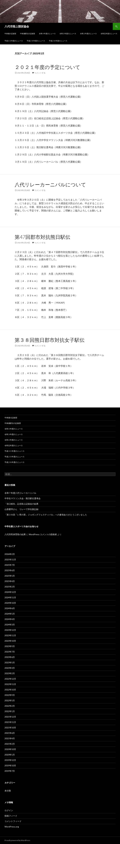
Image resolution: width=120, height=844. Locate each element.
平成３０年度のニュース (14, 41)
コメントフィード (13, 821)
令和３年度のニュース (68, 33)
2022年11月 (10, 684)
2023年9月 (10, 646)
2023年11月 (10, 635)
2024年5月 (10, 613)
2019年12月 (10, 760)
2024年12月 (10, 592)
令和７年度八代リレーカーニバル (20, 493)
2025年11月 (10, 559)
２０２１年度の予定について (47, 67)
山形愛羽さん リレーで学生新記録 (21, 509)
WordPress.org (12, 826)
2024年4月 (10, 619)
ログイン (9, 810)
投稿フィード (11, 815)
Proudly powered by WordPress (17, 840)
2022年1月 (10, 711)
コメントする (40, 73)
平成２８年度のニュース (58, 41)
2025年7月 (10, 565)
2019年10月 (10, 765)
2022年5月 (10, 700)
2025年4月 (10, 581)
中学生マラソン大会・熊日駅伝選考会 (23, 498)
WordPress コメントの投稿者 (43, 534)
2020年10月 (10, 749)
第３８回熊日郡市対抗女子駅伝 (49, 340)
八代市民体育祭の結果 (15, 534)
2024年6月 (10, 608)
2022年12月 (10, 678)
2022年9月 (10, 695)
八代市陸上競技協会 (17, 26)
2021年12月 (10, 716)
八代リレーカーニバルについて (50, 184)
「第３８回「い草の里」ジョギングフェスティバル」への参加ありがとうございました (46, 514)
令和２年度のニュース (88, 33)
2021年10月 (10, 727)
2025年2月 (10, 586)
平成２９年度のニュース (36, 41)
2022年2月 (10, 706)
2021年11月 (10, 722)
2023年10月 (10, 641)
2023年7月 (10, 651)
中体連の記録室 (10, 33)
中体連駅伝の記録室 (27, 33)
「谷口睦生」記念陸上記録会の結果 (21, 503)
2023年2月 (10, 673)
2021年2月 (10, 744)
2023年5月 (10, 662)
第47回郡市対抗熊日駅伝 (42, 237)
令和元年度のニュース (109, 33)
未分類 (8, 790)
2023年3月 (10, 668)
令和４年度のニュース (47, 33)
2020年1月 (10, 754)
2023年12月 (10, 630)
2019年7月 (10, 771)
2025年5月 (10, 575)
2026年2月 (10, 554)
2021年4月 (10, 738)
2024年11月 (10, 597)
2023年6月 (10, 657)
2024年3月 (10, 624)
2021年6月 (10, 733)
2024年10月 (10, 603)
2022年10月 (10, 689)
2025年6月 (10, 570)
